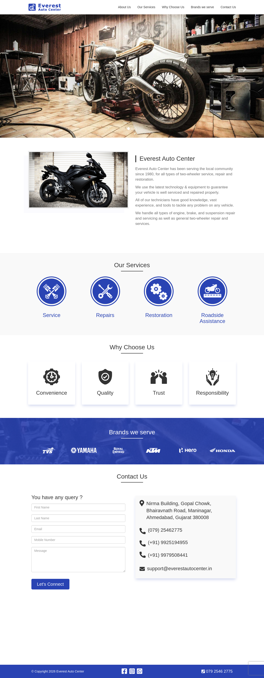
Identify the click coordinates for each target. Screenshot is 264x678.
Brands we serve (202, 7)
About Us (124, 7)
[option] (56, 450)
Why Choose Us (173, 7)
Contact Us (228, 7)
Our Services (146, 7)
